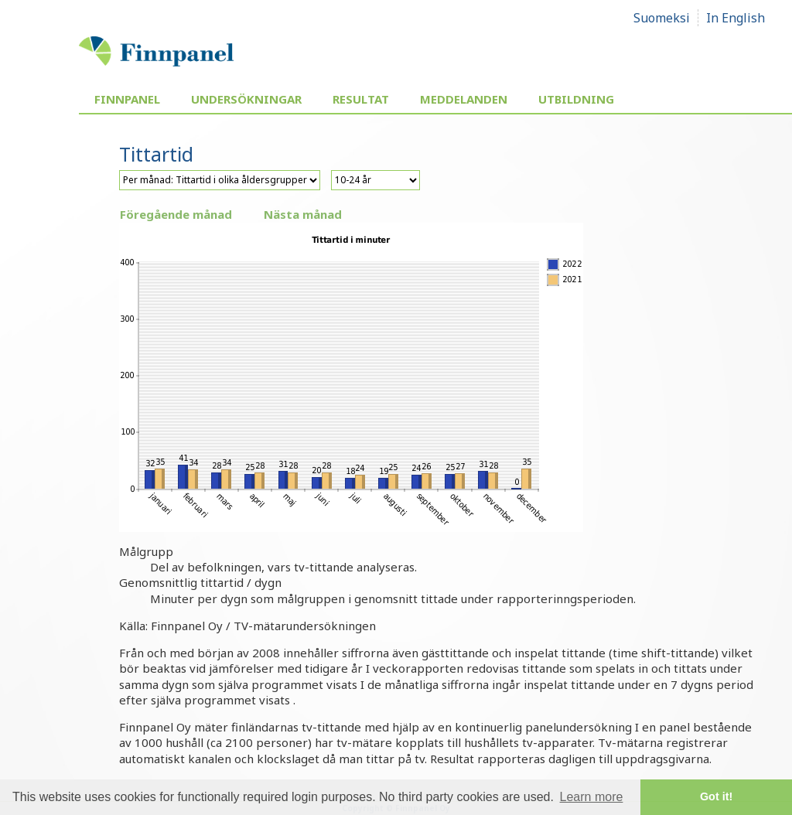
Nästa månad (303, 214)
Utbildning (576, 99)
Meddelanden (463, 99)
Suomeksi (661, 17)
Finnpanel (127, 99)
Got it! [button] (716, 796)
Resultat (361, 99)
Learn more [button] (591, 796)
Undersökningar (246, 99)
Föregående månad (176, 214)
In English (735, 17)
